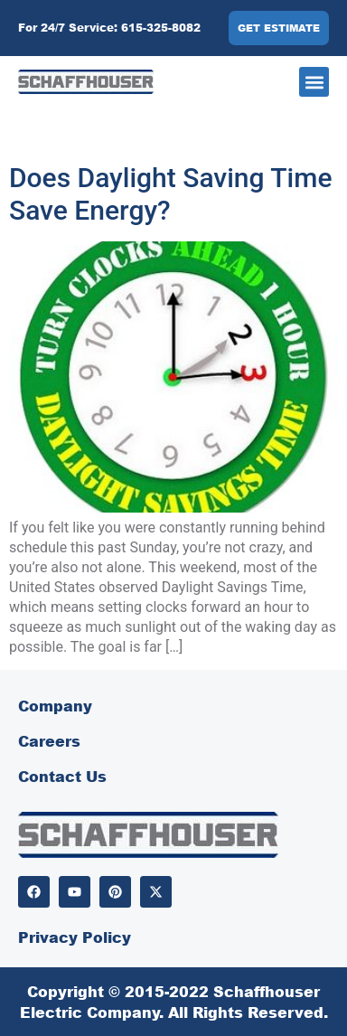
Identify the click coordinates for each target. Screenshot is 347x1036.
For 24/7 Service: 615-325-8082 (109, 27)
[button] (314, 82)
